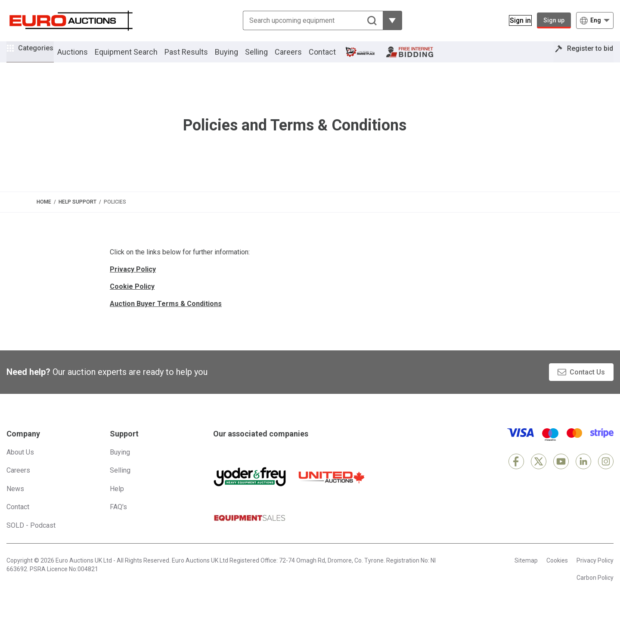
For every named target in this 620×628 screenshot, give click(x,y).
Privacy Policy (595, 572)
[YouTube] (561, 473)
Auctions (84, 57)
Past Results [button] (198, 57)
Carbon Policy (595, 589)
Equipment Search (138, 57)
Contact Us (587, 384)
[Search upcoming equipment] (308, 20)
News (15, 500)
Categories (41, 56)
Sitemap (526, 572)
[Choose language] (595, 20)
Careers (300, 57)
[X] (538, 473)
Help (117, 500)
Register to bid (584, 57)
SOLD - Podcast (31, 537)
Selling (268, 57)
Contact (334, 57)
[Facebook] (516, 473)
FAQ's (118, 518)
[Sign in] (515, 20)
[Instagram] (606, 473)
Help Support (77, 213)
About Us (20, 464)
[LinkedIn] (583, 473)
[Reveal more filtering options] (387, 20)
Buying (238, 57)
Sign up (553, 20)
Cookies (557, 572)
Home (44, 213)
